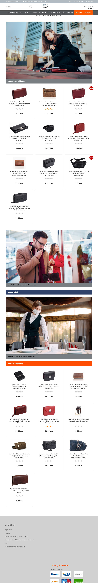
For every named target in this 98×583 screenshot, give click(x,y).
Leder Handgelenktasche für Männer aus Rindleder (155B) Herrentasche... (49, 174)
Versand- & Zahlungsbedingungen (16, 538)
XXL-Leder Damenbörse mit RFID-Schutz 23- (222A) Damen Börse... (19, 422)
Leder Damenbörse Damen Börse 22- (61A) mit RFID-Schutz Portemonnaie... (19, 105)
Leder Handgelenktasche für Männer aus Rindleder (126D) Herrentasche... (49, 457)
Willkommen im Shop (13, 1)
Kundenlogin (78, 1)
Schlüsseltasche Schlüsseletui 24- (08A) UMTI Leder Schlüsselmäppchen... (19, 174)
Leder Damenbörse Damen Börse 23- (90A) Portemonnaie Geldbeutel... (49, 422)
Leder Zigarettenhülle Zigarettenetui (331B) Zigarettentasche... (19, 387)
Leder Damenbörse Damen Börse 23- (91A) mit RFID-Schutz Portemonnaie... (19, 209)
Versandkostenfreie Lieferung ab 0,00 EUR (35, 1)
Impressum (8, 531)
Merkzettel (89, 1)
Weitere (70, 12)
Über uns (88, 12)
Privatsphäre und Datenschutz (15, 548)
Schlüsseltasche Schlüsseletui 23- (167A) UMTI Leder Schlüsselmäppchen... (49, 105)
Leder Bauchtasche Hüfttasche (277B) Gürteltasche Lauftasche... (49, 139)
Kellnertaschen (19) (57, 12)
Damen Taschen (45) (14, 12)
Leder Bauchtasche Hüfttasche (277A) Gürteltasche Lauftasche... (78, 174)
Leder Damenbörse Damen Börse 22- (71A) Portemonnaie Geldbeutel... (78, 105)
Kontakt (79, 12)
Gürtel (27, 12)
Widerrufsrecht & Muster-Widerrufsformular (19, 541)
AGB (6, 544)
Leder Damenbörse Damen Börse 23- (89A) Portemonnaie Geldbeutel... (78, 139)
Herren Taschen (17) (40, 12)
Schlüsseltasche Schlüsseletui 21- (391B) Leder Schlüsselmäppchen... (78, 457)
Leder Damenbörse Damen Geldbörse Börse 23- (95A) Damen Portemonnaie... (78, 387)
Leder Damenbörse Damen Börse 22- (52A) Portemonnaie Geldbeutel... (49, 387)
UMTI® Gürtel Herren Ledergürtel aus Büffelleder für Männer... (78, 421)
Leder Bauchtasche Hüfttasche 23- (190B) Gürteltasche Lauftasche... (19, 457)
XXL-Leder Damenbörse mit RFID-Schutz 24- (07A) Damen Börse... (19, 492)
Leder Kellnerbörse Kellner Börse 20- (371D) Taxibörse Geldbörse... (19, 139)
